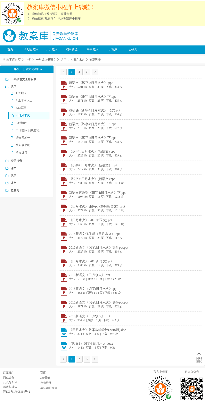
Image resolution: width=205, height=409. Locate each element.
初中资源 (71, 49)
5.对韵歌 (21, 123)
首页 (10, 49)
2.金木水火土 (24, 100)
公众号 (133, 49)
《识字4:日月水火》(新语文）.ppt (93, 165)
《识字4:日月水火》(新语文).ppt (92, 151)
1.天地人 (21, 93)
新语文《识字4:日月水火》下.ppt (92, 96)
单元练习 (21, 152)
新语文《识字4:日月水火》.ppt (91, 83)
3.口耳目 (21, 107)
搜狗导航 (46, 382)
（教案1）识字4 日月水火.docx (91, 343)
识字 (63, 59)
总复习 (15, 190)
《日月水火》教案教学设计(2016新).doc (97, 330)
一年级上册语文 (46, 59)
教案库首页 (13, 59)
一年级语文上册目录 (23, 79)
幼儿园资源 (31, 49)
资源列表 (95, 59)
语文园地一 (23, 137)
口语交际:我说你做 (28, 130)
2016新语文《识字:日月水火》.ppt (93, 288)
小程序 (112, 49)
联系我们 (9, 372)
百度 (43, 372)
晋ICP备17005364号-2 (16, 391)
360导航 (45, 377)
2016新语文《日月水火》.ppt (89, 275)
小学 (28, 59)
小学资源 (51, 49)
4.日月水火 (78, 59)
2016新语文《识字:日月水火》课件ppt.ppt (98, 247)
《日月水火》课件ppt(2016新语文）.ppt (97, 206)
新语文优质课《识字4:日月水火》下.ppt (97, 192)
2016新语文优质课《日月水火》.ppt (94, 234)
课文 (13, 168)
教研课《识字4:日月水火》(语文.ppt (94, 110)
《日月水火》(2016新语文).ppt (90, 220)
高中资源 (92, 49)
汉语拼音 (16, 160)
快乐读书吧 (23, 145)
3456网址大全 (48, 388)
